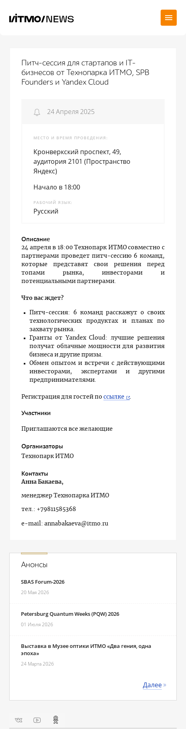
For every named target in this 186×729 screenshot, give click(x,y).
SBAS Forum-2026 (42, 581)
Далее (152, 684)
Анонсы (34, 565)
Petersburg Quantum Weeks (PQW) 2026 (70, 613)
